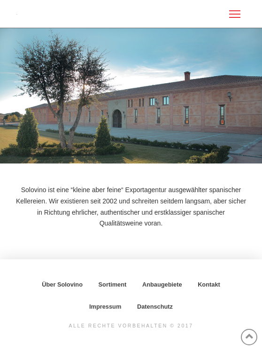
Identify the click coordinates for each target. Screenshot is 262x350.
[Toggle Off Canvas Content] (234, 14)
